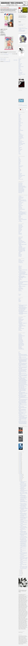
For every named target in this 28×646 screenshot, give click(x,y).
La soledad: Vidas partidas (23, 526)
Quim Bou (20, 231)
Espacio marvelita (21, 205)
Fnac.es (19, 67)
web (3, 52)
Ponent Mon (20, 174)
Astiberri (20, 160)
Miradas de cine (20, 283)
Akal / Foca (20, 114)
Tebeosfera (20, 216)
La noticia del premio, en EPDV (23, 537)
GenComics (20, 206)
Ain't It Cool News (21, 317)
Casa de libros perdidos (21, 260)
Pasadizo (20, 329)
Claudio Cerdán (20, 337)
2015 (20, 464)
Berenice (20, 123)
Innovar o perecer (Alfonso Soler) (22, 386)
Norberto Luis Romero (21, 345)
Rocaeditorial (20, 147)
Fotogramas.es (20, 279)
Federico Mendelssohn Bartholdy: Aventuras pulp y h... (23, 502)
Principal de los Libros (21, 141)
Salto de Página (20, 149)
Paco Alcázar (20, 230)
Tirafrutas (20, 217)
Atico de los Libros (21, 122)
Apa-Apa (20, 159)
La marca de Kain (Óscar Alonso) (22, 388)
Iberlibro (19, 68)
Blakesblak (20, 238)
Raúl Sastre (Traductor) (21, 406)
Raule (19, 232)
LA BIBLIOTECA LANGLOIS (22, 30)
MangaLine (20, 170)
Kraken (19, 168)
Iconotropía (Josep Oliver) (22, 209)
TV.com (19, 295)
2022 (20, 457)
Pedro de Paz (20, 346)
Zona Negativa (20, 221)
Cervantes (20, 64)
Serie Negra (20, 256)
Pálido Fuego (20, 142)
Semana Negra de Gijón (21, 310)
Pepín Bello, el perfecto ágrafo (23, 533)
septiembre (21, 477)
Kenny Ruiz (20, 228)
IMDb (19, 280)
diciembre (21, 474)
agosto (21, 478)
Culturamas (20, 321)
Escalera (20, 129)
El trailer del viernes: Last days (23, 566)
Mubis (19, 299)
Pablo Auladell (20, 229)
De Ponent (20, 161)
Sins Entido (20, 177)
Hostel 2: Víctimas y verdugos (23, 492)
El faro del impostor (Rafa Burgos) (23, 369)
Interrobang (20, 243)
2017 (20, 462)
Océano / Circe (20, 140)
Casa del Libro (20, 63)
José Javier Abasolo (21, 341)
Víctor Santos (20, 234)
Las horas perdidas (21, 282)
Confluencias (20, 125)
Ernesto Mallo (20, 338)
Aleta (19, 158)
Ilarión (19, 132)
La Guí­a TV (20, 294)
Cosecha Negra (20, 240)
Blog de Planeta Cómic (21, 191)
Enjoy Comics (20, 203)
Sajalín (19, 148)
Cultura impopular (21, 320)
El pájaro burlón (20, 322)
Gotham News (20, 207)
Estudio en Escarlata (21, 66)
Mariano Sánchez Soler (21, 344)
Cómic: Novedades (5, 54)
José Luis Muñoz (21, 342)
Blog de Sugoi (20, 192)
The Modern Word (21, 262)
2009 (20, 471)
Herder (19, 131)
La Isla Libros (20, 70)
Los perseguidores (22, 556)
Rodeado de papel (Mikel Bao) (22, 409)
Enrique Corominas (21, 226)
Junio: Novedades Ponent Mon (23, 567)
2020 (20, 459)
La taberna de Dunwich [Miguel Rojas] (23, 281)
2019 (20, 460)
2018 (20, 461)
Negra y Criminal (21, 72)
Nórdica (19, 139)
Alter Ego (20, 353)
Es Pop (19, 128)
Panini (19, 172)
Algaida (19, 115)
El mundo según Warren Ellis (23, 552)
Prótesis (19, 253)
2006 (20, 575)
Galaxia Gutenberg (21, 130)
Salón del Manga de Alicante (22, 309)
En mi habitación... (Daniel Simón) (23, 377)
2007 (20, 473)
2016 (20, 463)
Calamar (20, 124)
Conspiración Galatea (21, 319)
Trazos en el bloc (21, 218)
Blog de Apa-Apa (21, 183)
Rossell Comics (20, 176)
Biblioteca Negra (20, 237)
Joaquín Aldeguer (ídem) (21, 387)
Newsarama (20, 327)
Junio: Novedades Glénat (23, 538)
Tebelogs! (20, 215)
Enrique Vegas (20, 227)
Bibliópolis (20, 259)
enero (21, 574)
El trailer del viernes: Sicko (23, 483)
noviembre (21, 475)
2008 (20, 472)
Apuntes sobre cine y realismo (23, 510)
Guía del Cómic (20, 208)
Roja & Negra (20, 254)
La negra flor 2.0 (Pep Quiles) (22, 389)
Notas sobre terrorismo (21, 328)
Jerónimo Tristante (21, 340)
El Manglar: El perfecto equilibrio (24, 557)
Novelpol (20, 252)
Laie (19, 71)
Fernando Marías (21, 339)
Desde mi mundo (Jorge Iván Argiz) (23, 363)
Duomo (19, 127)
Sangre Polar (20, 255)
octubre (21, 476)
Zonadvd (20, 301)
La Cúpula (20, 169)
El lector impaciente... (21, 202)
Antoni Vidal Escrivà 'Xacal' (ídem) (23, 354)
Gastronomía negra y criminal (22, 242)
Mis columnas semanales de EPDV (23, 105)
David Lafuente (20, 224)
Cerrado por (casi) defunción (23, 555)
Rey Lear (20, 145)
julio (20, 479)
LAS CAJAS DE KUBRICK (22, 31)
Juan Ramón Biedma (21, 343)
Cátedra (19, 126)
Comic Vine (20, 318)
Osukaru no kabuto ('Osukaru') (22, 401)
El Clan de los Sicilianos (21, 241)
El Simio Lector (20, 261)
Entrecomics (20, 204)
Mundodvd (20, 300)
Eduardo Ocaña (20, 225)
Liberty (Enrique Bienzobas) (22, 392)
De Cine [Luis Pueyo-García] (22, 271)
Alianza (19, 116)
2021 (20, 458)
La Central (20, 69)
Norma (19, 171)
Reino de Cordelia (21, 144)
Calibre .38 (20, 239)
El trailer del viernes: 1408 (23, 507)
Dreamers (20, 65)
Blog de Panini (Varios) (21, 190)
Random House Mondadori (22, 143)
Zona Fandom (20, 330)
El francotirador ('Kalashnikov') (22, 370)
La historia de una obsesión (23, 568)
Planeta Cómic (20, 173)
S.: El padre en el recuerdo (23, 536)
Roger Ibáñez (20, 233)
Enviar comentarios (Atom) (7, 61)
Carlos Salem (20, 336)
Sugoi (19, 178)
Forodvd (20, 298)
